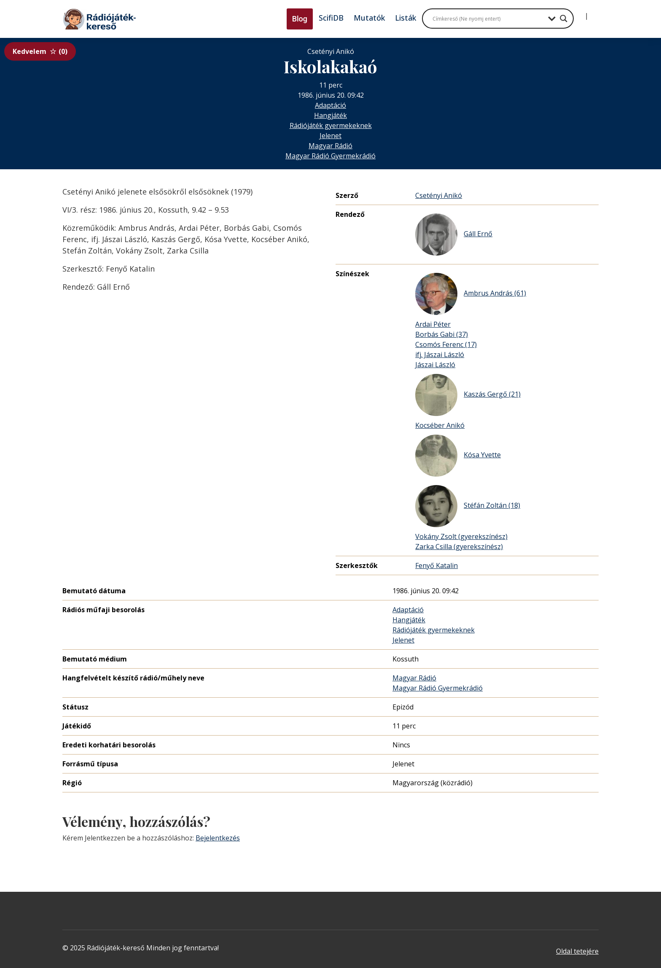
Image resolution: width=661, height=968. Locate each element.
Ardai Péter (433, 324)
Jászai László (435, 364)
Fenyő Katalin (436, 565)
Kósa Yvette (458, 456)
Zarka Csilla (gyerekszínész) (459, 546)
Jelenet (330, 135)
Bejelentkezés (218, 838)
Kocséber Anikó (440, 425)
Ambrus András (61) (470, 294)
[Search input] (488, 18)
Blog (299, 18)
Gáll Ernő (453, 234)
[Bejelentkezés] (579, 12)
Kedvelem (40, 51)
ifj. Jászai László (439, 354)
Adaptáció (330, 105)
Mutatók (369, 18)
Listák (405, 18)
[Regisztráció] (593, 12)
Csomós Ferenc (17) (446, 344)
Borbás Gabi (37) (441, 334)
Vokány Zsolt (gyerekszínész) (461, 536)
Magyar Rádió (330, 145)
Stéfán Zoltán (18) (467, 506)
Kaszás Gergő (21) (468, 395)
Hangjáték (330, 115)
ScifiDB (331, 18)
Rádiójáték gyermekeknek (331, 125)
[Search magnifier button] (564, 18)
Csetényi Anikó (438, 195)
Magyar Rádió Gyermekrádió (330, 155)
